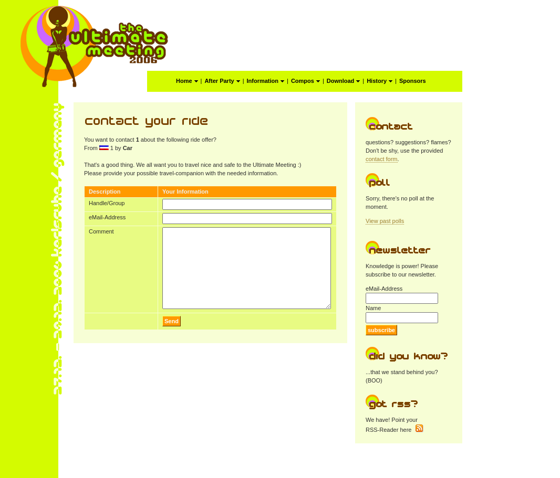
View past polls (385, 221)
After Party (222, 81)
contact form (382, 159)
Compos (305, 81)
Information (266, 81)
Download (343, 81)
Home (187, 81)
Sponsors (412, 81)
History (379, 81)
